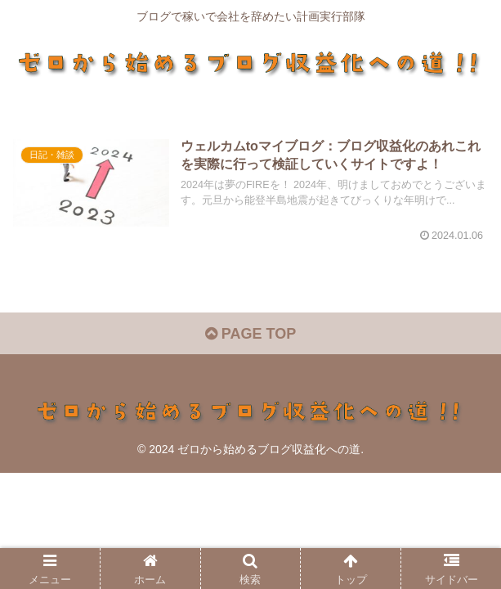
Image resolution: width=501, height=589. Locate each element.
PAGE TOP (250, 334)
